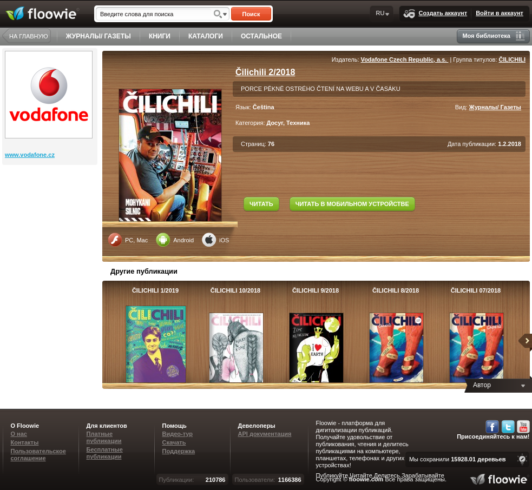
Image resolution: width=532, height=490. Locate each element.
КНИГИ (159, 36)
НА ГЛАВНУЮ (28, 36)
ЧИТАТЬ (261, 204)
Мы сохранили (457, 459)
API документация (265, 434)
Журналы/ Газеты (495, 107)
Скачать (174, 442)
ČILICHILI (512, 59)
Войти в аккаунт (499, 13)
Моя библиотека (493, 36)
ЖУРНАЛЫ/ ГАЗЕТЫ (98, 36)
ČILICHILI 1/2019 (155, 290)
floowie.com (366, 479)
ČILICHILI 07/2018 (476, 290)
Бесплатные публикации (105, 453)
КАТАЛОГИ (205, 36)
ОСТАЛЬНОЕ (261, 36)
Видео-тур (177, 434)
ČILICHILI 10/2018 (235, 290)
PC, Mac (128, 240)
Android (175, 240)
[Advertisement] (51, 208)
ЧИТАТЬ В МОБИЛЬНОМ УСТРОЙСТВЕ (352, 204)
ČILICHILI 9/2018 (315, 290)
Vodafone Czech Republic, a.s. (405, 59)
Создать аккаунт (435, 13)
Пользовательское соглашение (38, 454)
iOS (215, 240)
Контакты (25, 442)
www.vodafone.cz (30, 154)
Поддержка (178, 451)
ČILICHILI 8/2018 (395, 290)
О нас (19, 434)
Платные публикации (104, 437)
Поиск (251, 14)
